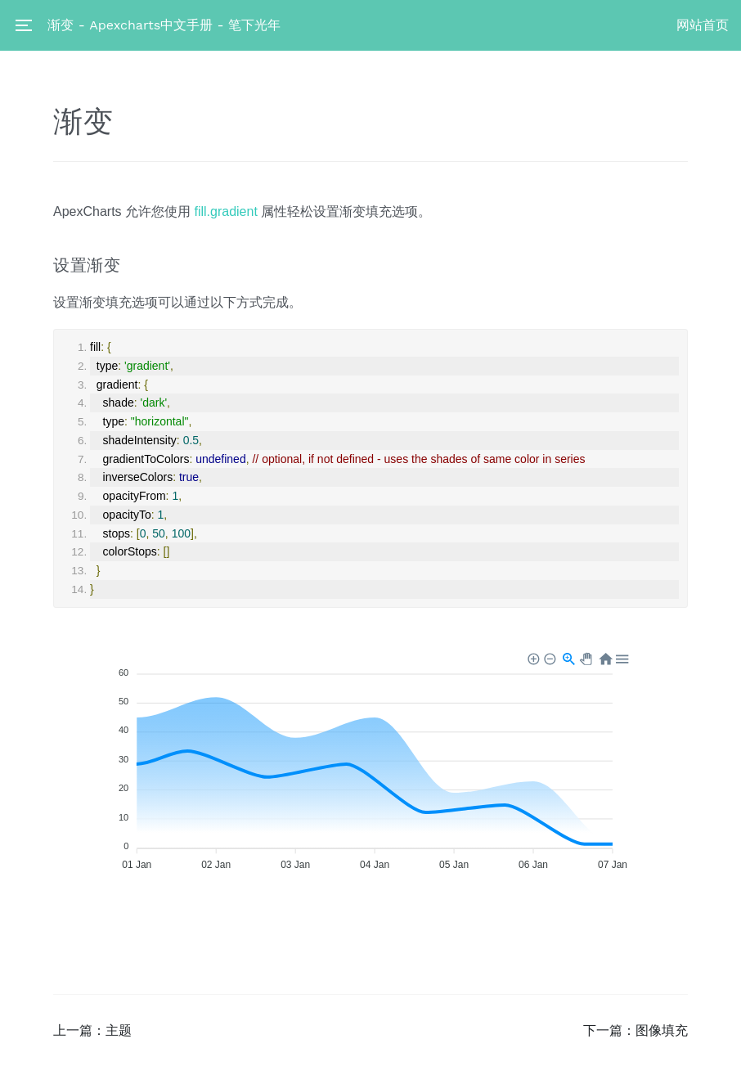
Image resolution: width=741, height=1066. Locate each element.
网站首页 (702, 25)
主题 (119, 1030)
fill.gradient (225, 211)
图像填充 (661, 1030)
